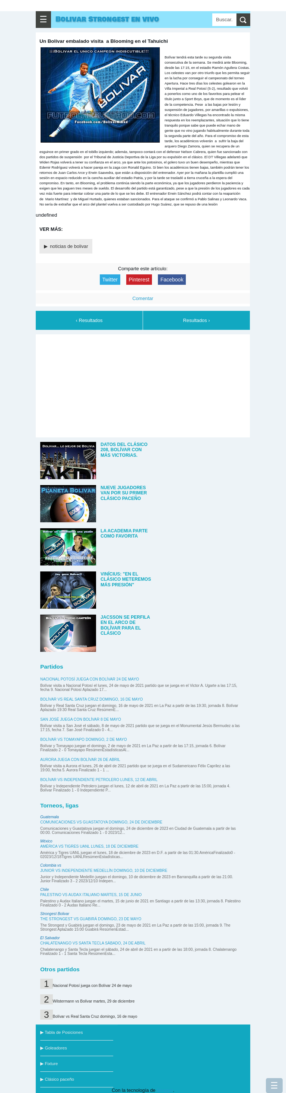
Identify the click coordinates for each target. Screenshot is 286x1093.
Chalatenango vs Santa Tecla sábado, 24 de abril (93, 943)
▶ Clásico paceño (57, 1079)
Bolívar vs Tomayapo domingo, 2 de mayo (83, 739)
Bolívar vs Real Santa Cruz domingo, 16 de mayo (91, 699)
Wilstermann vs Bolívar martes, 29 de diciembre (94, 1001)
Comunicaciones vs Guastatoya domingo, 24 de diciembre (101, 822)
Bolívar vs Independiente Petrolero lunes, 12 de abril (99, 780)
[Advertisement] (143, 384)
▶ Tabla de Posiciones (61, 1032)
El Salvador (50, 938)
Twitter (110, 280)
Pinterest (139, 280)
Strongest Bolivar (54, 914)
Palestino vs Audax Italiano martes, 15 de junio (91, 895)
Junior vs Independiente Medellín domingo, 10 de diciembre (103, 871)
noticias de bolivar (69, 246)
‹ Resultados (89, 320)
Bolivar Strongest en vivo (107, 19)
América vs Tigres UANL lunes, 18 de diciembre (89, 846)
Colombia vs (50, 865)
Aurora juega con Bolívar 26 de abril (80, 760)
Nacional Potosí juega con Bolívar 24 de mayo (89, 679)
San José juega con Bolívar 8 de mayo (80, 719)
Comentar (142, 298)
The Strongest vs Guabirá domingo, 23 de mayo (90, 919)
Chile (44, 890)
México (46, 841)
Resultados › (196, 320)
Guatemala (49, 817)
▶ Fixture (49, 1063)
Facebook (172, 280)
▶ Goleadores (53, 1048)
